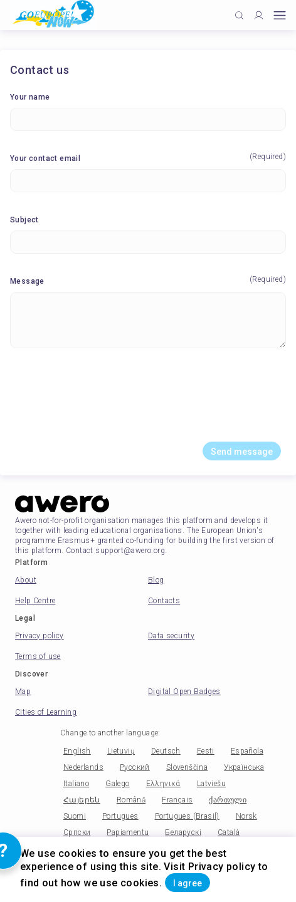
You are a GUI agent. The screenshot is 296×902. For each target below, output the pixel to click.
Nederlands (83, 767)
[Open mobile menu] (279, 15)
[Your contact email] (148, 180)
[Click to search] (239, 15)
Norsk (246, 816)
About (25, 580)
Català (229, 832)
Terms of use (38, 656)
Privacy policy (39, 635)
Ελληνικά (163, 783)
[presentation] (148, 399)
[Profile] (258, 15)
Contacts (164, 600)
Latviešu (211, 783)
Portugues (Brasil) (187, 816)
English (77, 751)
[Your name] (148, 119)
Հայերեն (81, 800)
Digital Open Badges (184, 691)
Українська (244, 767)
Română (131, 800)
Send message (242, 452)
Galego (117, 783)
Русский (135, 767)
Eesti (205, 751)
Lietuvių (121, 751)
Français (177, 800)
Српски (76, 832)
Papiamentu (128, 832)
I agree (187, 883)
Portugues (120, 816)
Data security (171, 635)
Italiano (76, 783)
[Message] (148, 320)
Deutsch (166, 751)
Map (23, 691)
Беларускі (183, 832)
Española (247, 751)
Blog (156, 580)
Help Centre (35, 600)
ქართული (227, 800)
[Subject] (148, 242)
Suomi (74, 816)
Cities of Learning (46, 712)
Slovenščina (187, 767)
